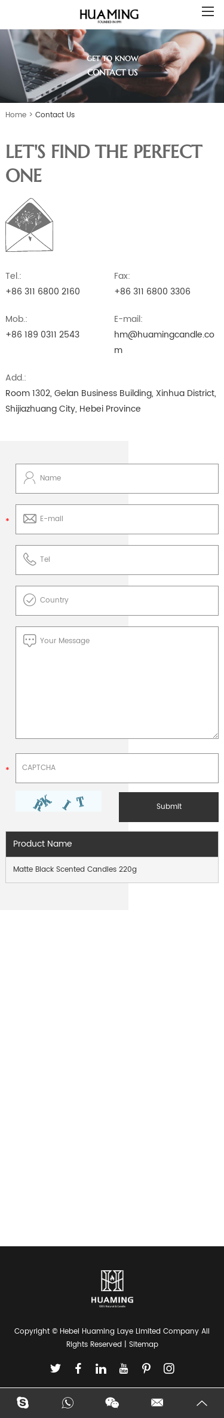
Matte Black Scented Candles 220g (75, 869)
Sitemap (143, 1344)
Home (15, 115)
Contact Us (55, 115)
